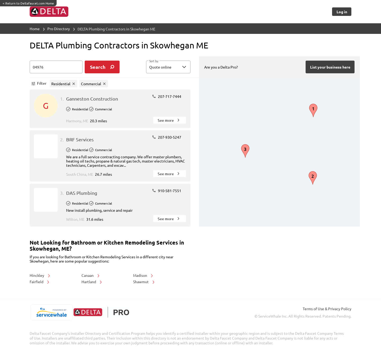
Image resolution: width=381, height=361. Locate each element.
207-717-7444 (166, 96)
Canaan (90, 275)
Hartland (92, 281)
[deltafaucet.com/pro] (101, 312)
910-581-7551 (166, 190)
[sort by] (176, 67)
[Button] (341, 11)
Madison (143, 275)
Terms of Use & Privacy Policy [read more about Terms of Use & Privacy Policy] (327, 308)
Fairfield (40, 281)
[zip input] (56, 67)
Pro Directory (58, 28)
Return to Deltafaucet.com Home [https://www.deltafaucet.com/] (28, 3)
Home (35, 28)
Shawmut (144, 281)
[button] (168, 67)
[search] (102, 67)
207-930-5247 (166, 137)
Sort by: (153, 61)
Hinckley (40, 275)
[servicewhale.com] (51, 312)
